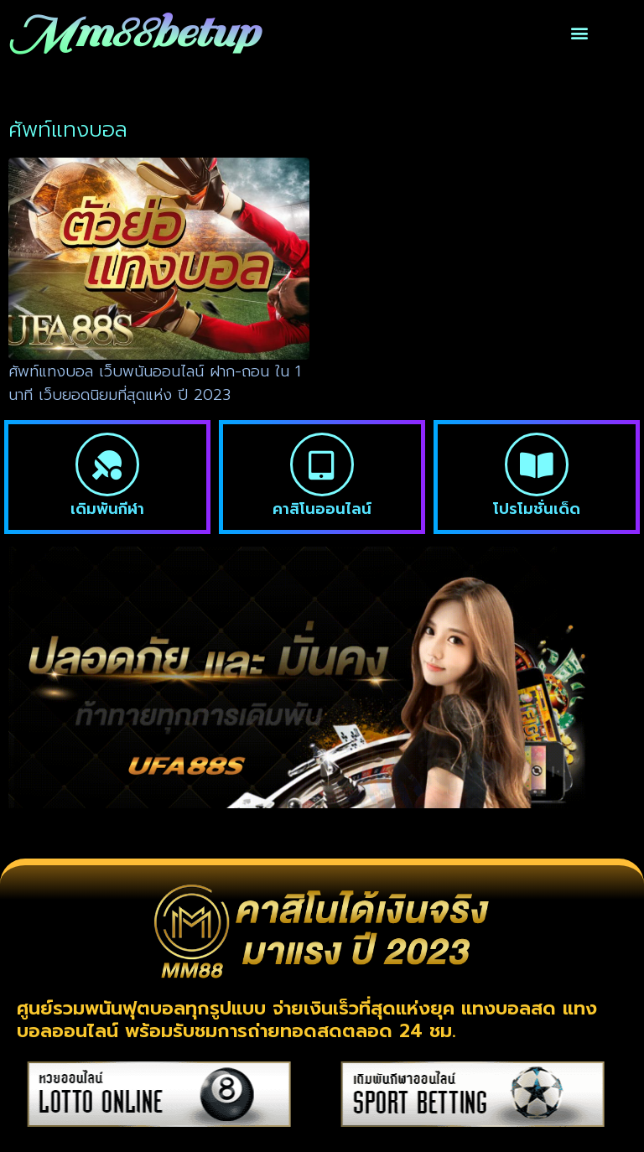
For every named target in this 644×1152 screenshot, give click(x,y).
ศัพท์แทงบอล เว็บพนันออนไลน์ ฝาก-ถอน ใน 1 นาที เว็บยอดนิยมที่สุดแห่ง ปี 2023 (154, 383)
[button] (580, 33)
